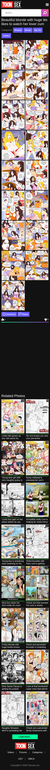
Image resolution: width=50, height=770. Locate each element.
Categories (37, 752)
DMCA (31, 759)
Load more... (25, 737)
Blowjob (18, 30)
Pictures (23, 752)
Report (23, 314)
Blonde (28, 30)
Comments (9, 314)
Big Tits (37, 30)
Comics (6, 36)
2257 (20, 759)
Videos (10, 752)
